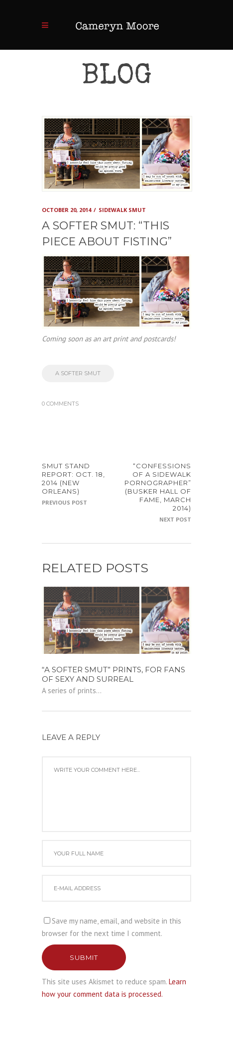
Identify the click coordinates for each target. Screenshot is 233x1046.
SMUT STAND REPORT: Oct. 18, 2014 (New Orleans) (73, 478)
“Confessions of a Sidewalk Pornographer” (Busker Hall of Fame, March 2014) (157, 487)
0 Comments (60, 403)
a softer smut (78, 373)
